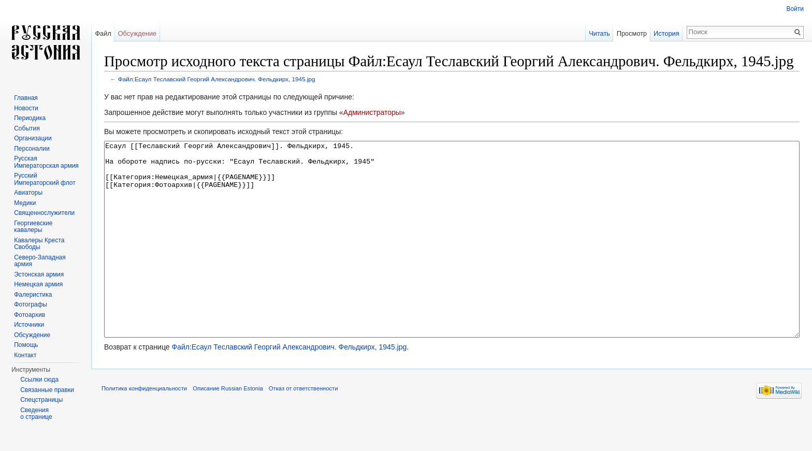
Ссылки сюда (39, 379)
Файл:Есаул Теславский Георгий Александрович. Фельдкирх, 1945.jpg (216, 79)
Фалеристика (33, 294)
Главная (26, 97)
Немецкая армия (38, 284)
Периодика (30, 118)
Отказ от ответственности (303, 427)
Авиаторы (28, 192)
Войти (795, 8)
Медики (25, 203)
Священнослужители (44, 212)
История (666, 33)
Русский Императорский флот (44, 179)
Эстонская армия (39, 274)
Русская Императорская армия (46, 162)
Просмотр (632, 33)
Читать (599, 33)
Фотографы (30, 304)
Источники (29, 324)
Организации (33, 138)
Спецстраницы (41, 399)
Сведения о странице (36, 413)
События (27, 128)
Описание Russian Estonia (228, 427)
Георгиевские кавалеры (33, 227)
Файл (103, 33)
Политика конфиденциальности (144, 427)
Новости (26, 108)
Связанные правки (47, 390)
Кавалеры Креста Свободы (39, 244)
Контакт (25, 355)
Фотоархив (29, 314)
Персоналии (32, 148)
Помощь (26, 344)
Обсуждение (137, 33)
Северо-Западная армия (40, 261)
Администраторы (372, 112)
